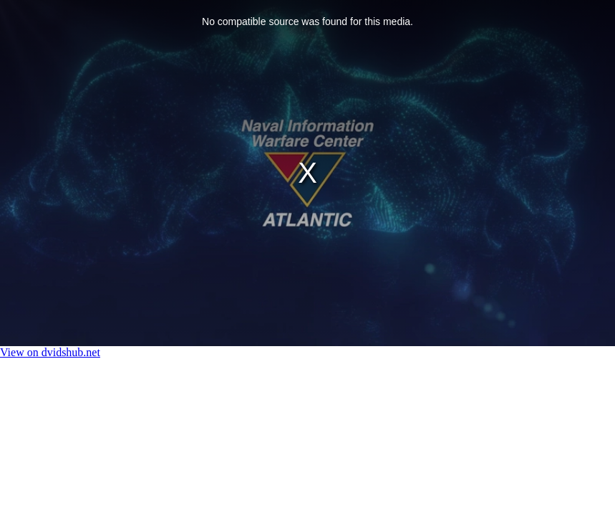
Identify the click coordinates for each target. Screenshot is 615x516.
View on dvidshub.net (50, 352)
